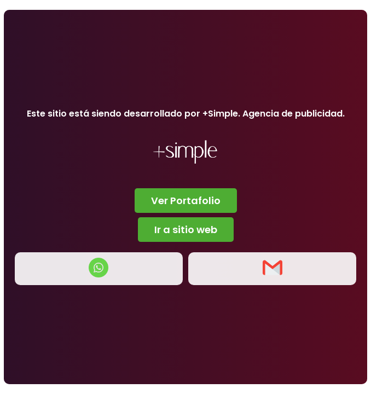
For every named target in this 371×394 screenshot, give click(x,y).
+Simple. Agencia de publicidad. (273, 113)
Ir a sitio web (185, 229)
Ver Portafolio (186, 200)
